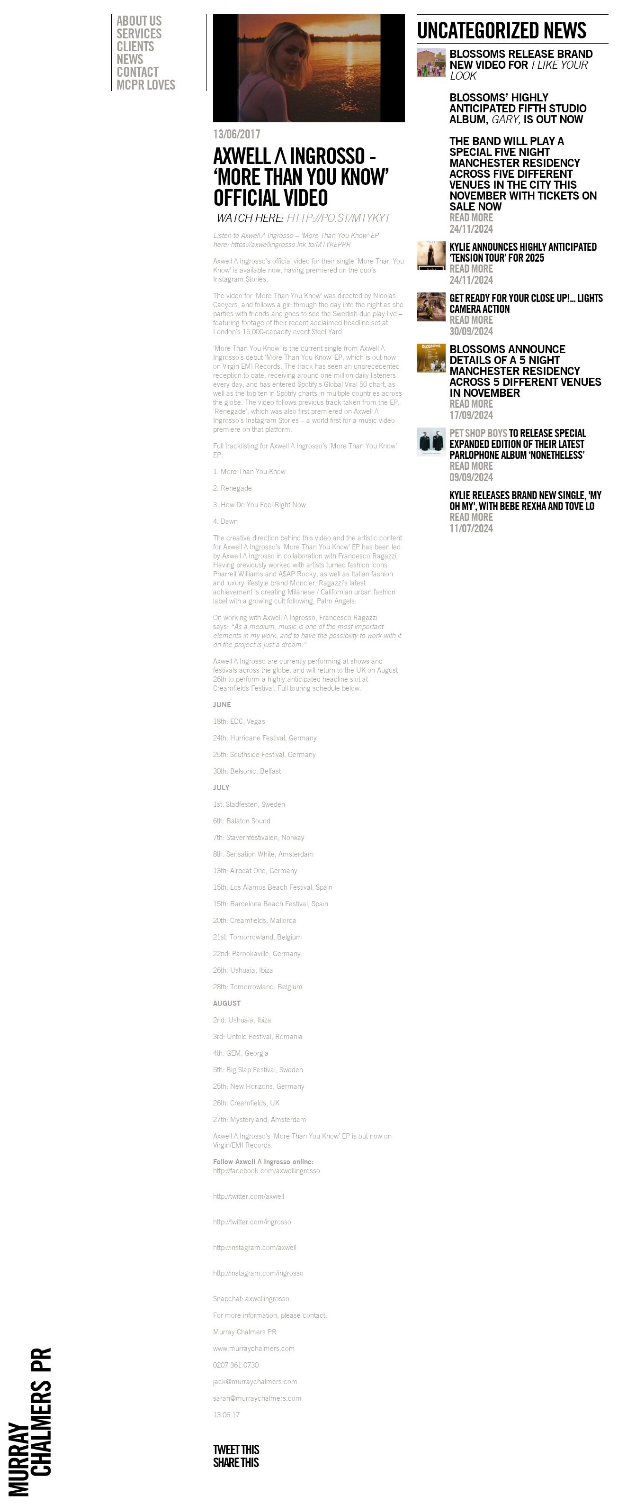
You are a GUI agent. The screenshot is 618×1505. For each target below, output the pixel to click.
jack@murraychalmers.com (255, 1381)
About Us (138, 20)
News (129, 58)
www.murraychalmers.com (254, 1348)
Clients (135, 46)
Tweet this (236, 1449)
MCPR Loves (145, 84)
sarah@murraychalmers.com (257, 1398)
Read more (471, 217)
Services (138, 33)
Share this (235, 1462)
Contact (137, 71)
